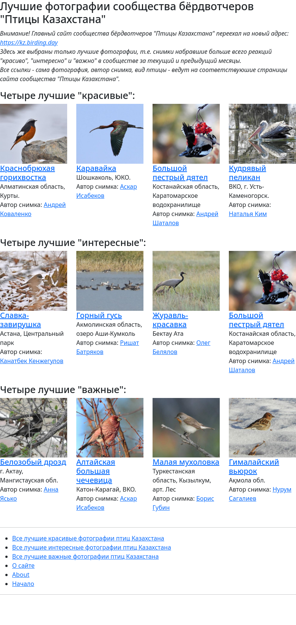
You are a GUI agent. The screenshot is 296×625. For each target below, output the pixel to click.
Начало (23, 584)
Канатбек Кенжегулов (31, 361)
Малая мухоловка (186, 462)
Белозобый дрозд (33, 462)
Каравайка (96, 168)
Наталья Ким (248, 214)
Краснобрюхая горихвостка (27, 172)
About (20, 574)
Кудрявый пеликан (247, 172)
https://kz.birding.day (29, 42)
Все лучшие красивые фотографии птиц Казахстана (88, 538)
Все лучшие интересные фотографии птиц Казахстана (91, 547)
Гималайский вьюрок (254, 466)
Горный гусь (99, 315)
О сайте (23, 565)
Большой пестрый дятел (180, 172)
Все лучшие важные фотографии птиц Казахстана (85, 556)
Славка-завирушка (20, 319)
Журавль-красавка (170, 319)
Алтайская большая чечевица (95, 471)
